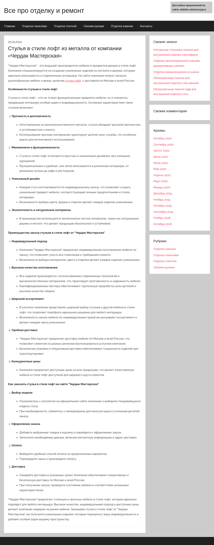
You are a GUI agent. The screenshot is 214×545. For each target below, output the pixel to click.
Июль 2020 (160, 156)
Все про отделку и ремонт (44, 10)
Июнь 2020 (160, 163)
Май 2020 (159, 169)
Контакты (146, 26)
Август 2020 (161, 150)
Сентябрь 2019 (163, 211)
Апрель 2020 (162, 175)
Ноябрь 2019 (161, 199)
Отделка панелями (34, 26)
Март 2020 (160, 181)
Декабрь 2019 (162, 193)
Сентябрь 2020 (163, 144)
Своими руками (94, 26)
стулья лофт (73, 80)
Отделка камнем (122, 26)
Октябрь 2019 (162, 205)
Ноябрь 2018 (161, 217)
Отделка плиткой (65, 26)
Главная (9, 26)
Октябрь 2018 (162, 224)
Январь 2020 (161, 187)
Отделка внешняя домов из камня (176, 72)
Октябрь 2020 (162, 138)
